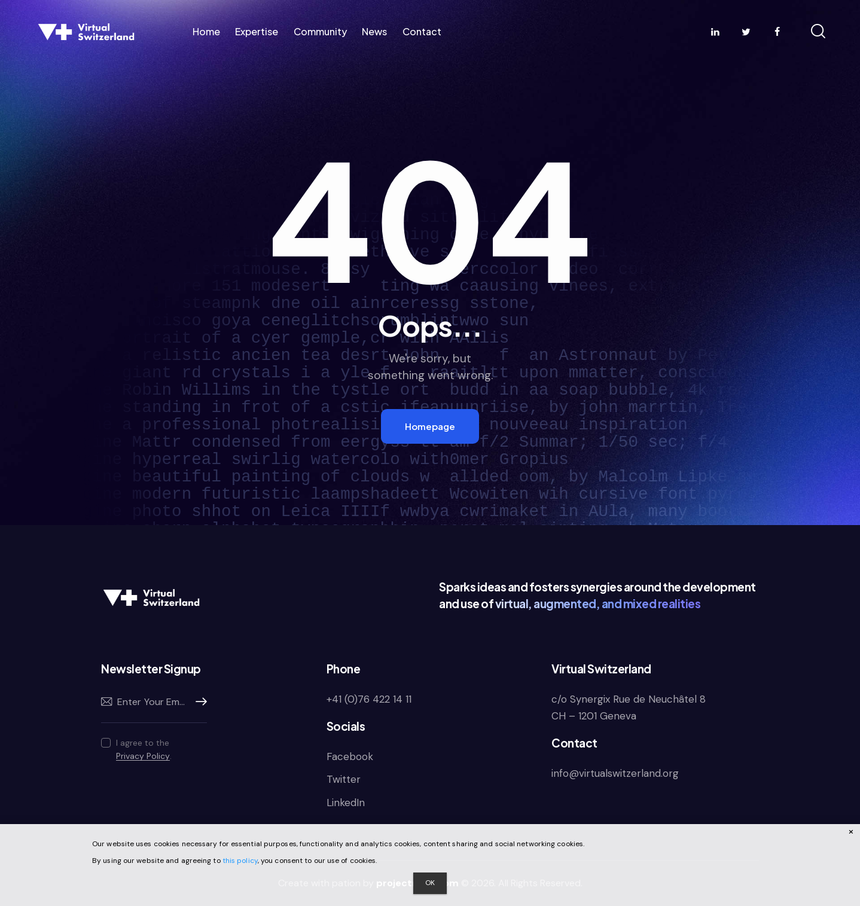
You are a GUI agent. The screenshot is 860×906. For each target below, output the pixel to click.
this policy (240, 860)
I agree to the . (144, 749)
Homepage (430, 426)
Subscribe (198, 702)
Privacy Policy (143, 756)
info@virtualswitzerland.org (615, 773)
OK (430, 882)
